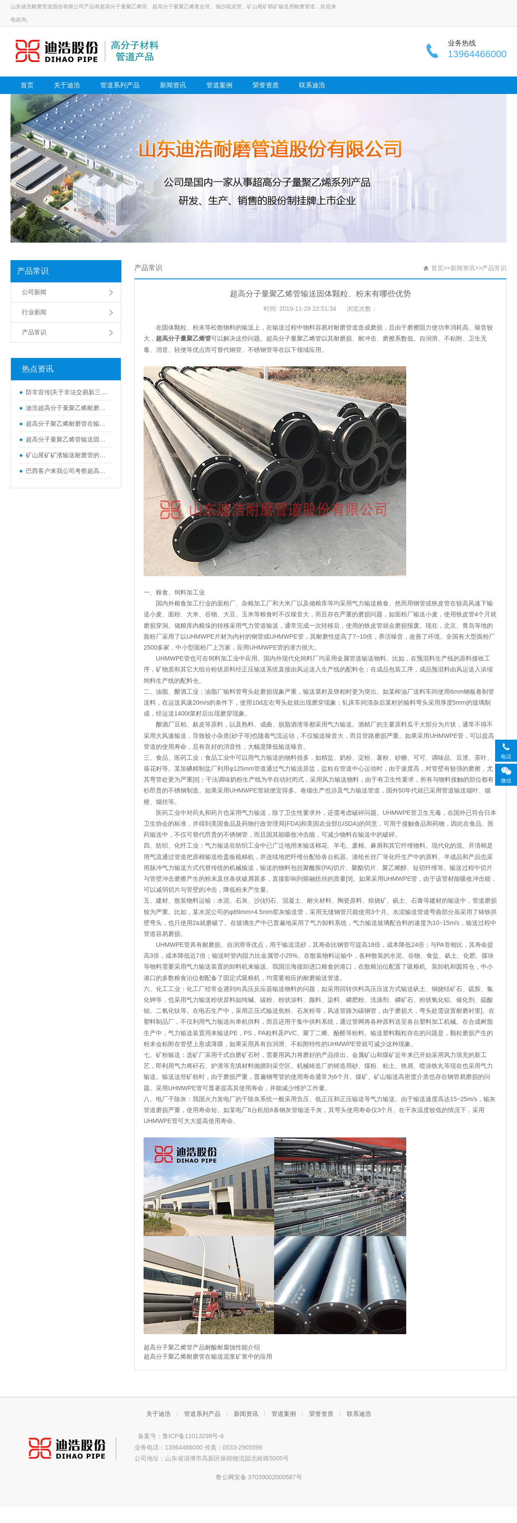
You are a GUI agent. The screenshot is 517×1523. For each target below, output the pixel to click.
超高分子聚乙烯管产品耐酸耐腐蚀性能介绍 (202, 1347)
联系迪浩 (312, 85)
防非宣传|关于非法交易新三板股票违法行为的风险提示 (67, 392)
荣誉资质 (266, 85)
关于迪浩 (67, 85)
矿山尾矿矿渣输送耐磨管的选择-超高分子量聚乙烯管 (67, 455)
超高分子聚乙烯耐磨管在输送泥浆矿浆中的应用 (67, 423)
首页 (27, 85)
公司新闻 (34, 292)
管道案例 (219, 85)
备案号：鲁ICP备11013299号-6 (179, 1436)
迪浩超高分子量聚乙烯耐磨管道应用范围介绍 (67, 407)
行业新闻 (34, 312)
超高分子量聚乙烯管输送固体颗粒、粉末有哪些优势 (67, 439)
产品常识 (33, 271)
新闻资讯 (173, 85)
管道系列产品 (120, 85)
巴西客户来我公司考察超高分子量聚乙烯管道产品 (67, 470)
